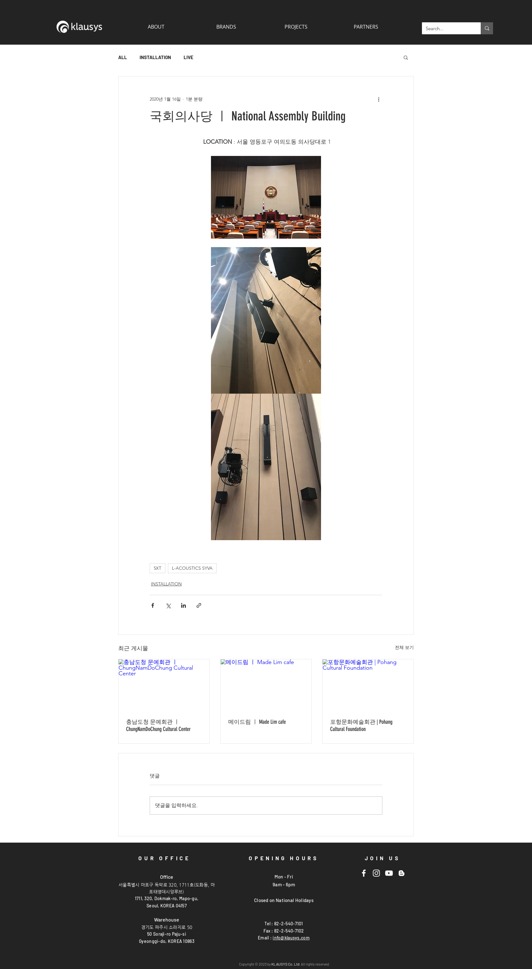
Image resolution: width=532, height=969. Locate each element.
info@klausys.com (291, 937)
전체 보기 (404, 647)
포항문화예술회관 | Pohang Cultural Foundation (361, 725)
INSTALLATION (155, 57)
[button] (366, 26)
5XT (157, 568)
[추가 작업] (378, 99)
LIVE (188, 57)
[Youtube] (389, 873)
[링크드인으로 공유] (183, 605)
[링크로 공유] (199, 605)
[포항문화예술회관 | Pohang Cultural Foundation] (368, 684)
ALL (122, 57)
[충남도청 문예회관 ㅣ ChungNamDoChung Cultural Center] (164, 684)
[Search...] (447, 28)
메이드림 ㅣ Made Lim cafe (257, 721)
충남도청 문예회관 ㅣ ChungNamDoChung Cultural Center (158, 725)
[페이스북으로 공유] (153, 605)
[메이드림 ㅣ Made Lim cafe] (266, 684)
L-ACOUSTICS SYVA (192, 568)
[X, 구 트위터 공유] (168, 605)
